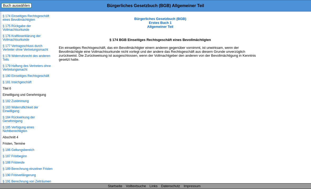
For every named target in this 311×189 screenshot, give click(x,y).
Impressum (192, 186)
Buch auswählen (16, 5)
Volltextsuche (136, 186)
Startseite (115, 186)
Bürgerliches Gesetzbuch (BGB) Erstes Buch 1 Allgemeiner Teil (160, 23)
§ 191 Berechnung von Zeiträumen (27, 181)
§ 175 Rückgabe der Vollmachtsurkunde (17, 28)
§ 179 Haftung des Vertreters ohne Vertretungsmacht (27, 67)
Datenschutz (170, 186)
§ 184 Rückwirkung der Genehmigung (19, 119)
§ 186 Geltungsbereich (18, 150)
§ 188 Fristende (13, 162)
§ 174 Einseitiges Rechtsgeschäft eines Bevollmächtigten (26, 18)
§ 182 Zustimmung (16, 101)
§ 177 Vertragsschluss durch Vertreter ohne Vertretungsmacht (25, 47)
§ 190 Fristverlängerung (19, 175)
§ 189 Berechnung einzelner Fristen (27, 169)
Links (153, 186)
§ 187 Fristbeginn (15, 156)
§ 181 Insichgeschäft (17, 82)
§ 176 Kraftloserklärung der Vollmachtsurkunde (22, 37)
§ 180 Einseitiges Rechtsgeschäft (26, 76)
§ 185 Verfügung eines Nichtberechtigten (18, 129)
